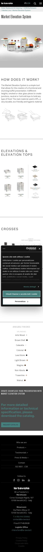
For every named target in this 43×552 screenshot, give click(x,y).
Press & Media (21, 457)
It (25, 3)
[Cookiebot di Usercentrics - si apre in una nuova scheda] (27, 248)
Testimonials (21, 452)
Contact (21, 462)
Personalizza (21, 301)
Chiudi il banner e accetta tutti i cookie (21, 294)
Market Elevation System (21, 10)
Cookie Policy (21, 540)
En (29, 3)
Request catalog (10, 425)
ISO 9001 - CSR (21, 466)
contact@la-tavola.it (21, 519)
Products (21, 447)
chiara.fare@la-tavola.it (21, 530)
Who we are (21, 442)
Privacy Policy (21, 538)
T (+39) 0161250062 (21, 516)
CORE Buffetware (30, 8)
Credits (21, 546)
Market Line (6, 10)
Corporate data (21, 543)
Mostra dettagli (30, 287)
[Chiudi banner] (39, 248)
